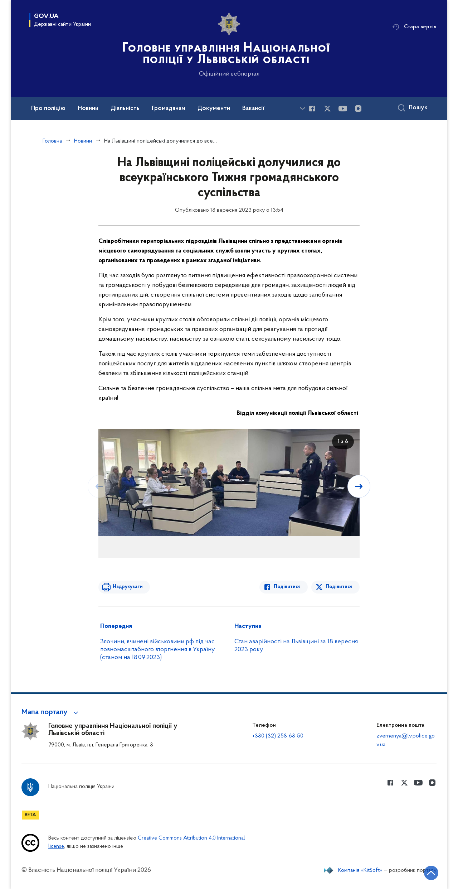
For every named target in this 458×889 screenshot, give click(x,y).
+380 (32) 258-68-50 (277, 736)
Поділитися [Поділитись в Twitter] (339, 587)
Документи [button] (214, 108)
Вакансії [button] (253, 108)
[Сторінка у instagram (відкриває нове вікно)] (358, 108)
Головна (52, 141)
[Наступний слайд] (358, 486)
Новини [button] (88, 108)
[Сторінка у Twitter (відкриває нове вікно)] (327, 108)
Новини (83, 141)
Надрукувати (128, 587)
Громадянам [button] (168, 108)
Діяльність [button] (125, 108)
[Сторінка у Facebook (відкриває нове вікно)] (312, 108)
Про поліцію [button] (48, 108)
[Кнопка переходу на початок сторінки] (431, 873)
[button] (51, 712)
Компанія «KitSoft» (360, 870)
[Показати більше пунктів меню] (302, 108)
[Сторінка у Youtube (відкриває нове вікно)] (342, 108)
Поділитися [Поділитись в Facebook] (287, 587)
